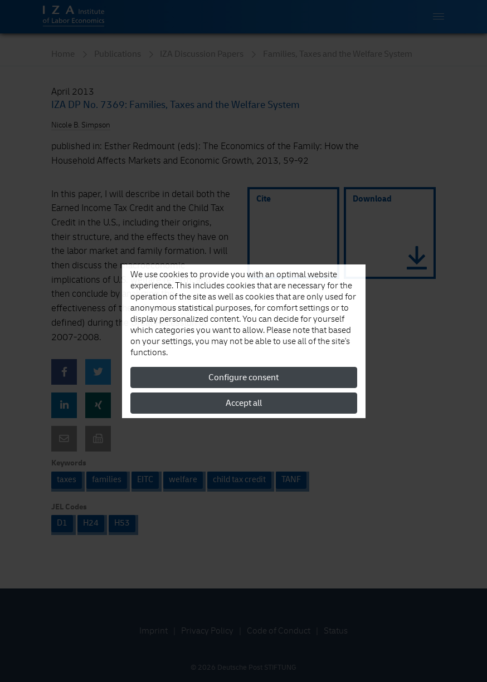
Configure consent (243, 377)
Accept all (244, 403)
